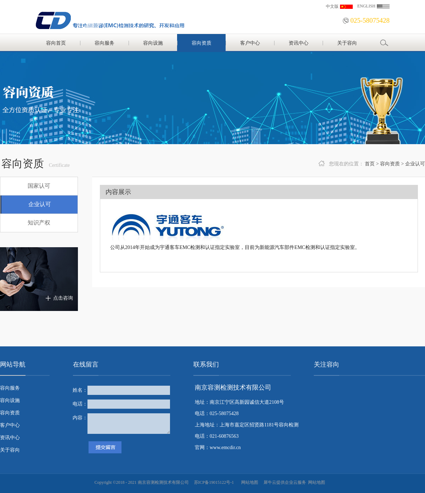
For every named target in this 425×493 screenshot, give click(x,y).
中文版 (332, 6)
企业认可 (415, 163)
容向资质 (390, 163)
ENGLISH (366, 6)
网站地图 (248, 482)
